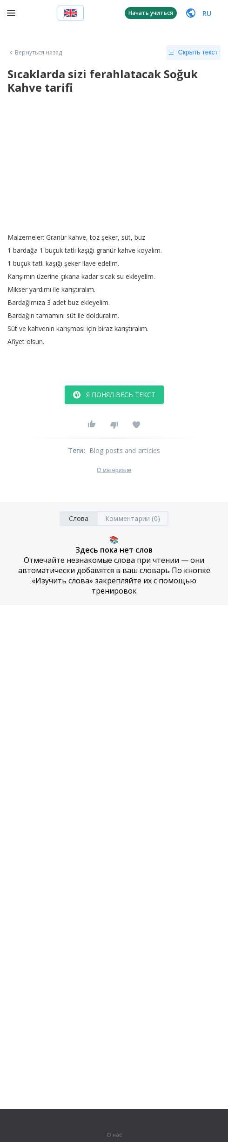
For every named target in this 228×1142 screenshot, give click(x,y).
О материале (114, 470)
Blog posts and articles (125, 450)
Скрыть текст (193, 52)
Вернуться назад (34, 52)
